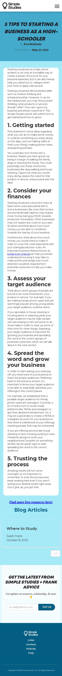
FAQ (31, 653)
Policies (31, 648)
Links (31, 640)
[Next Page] (55, 553)
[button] (57, 6)
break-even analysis (18, 254)
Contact (31, 644)
